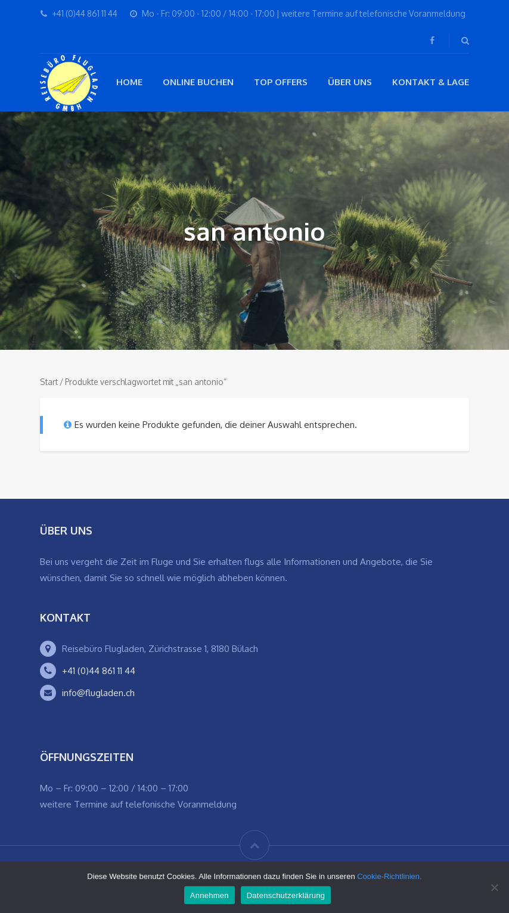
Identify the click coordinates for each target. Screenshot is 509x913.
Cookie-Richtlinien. (389, 876)
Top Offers (281, 82)
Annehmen (209, 895)
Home (129, 82)
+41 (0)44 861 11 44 (98, 670)
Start (49, 382)
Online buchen (198, 82)
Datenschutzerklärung (286, 895)
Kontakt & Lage (430, 82)
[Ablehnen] (494, 887)
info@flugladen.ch (98, 692)
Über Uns (350, 82)
